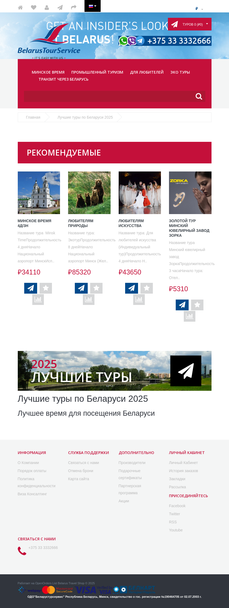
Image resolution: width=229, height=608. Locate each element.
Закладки (177, 478)
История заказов (183, 470)
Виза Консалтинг (32, 494)
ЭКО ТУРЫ (180, 72)
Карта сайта (78, 478)
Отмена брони (80, 470)
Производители (132, 462)
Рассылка (177, 487)
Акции (124, 501)
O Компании (28, 462)
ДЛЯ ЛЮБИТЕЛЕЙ (147, 72)
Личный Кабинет (183, 462)
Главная (33, 117)
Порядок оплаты (32, 470)
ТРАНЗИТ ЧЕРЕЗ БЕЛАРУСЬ (63, 79)
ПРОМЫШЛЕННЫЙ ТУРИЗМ (97, 72)
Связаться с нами (83, 462)
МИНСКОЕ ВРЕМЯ (48, 72)
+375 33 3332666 (43, 547)
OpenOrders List (46, 583)
